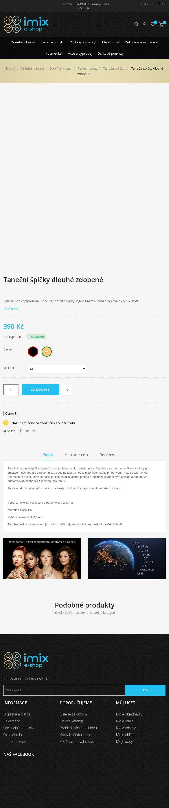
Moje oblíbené (127, 734)
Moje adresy (126, 727)
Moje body (124, 741)
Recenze (107, 454)
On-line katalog (71, 721)
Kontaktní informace (75, 734)
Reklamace (11, 721)
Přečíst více (11, 309)
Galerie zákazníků (73, 714)
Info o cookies (14, 741)
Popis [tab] (47, 454)
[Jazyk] (157, 4)
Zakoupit (40, 389)
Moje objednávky (129, 714)
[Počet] (11, 389)
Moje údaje (125, 721)
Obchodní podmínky (18, 727)
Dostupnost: (12, 337)
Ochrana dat (13, 734)
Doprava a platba (16, 714)
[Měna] (142, 4)
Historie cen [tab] (76, 454)
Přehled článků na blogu (78, 727)
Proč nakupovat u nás (77, 741)
